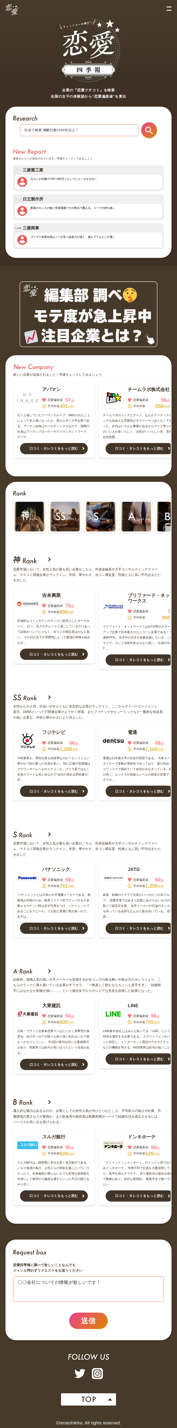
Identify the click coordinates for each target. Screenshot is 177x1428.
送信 (88, 1321)
